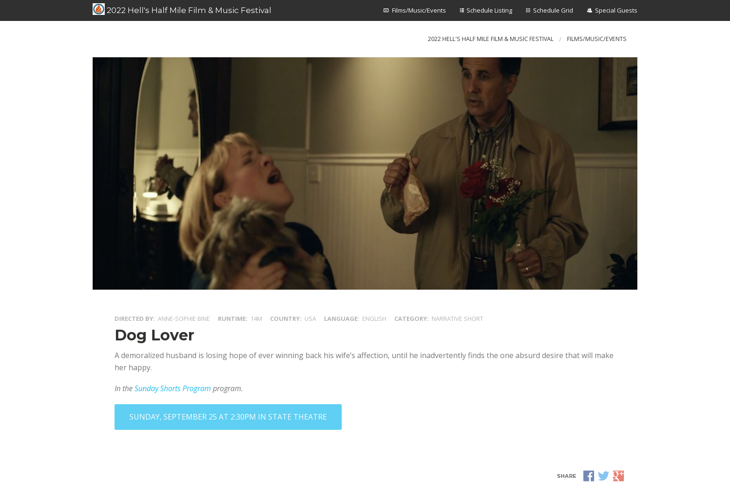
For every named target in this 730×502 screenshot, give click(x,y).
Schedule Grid (553, 10)
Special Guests (616, 10)
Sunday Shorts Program (173, 388)
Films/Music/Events (419, 10)
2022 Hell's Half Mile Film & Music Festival (182, 9)
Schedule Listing (489, 10)
